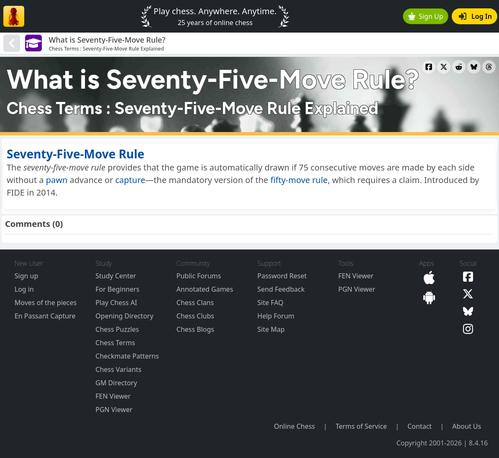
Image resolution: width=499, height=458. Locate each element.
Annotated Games (205, 289)
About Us (466, 426)
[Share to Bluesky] (474, 67)
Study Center (115, 275)
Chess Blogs (195, 329)
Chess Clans (195, 302)
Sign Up (425, 16)
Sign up (26, 275)
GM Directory (116, 382)
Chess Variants (118, 369)
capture (130, 180)
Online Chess (294, 426)
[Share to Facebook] (428, 67)
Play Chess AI (116, 302)
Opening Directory (124, 316)
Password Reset (282, 275)
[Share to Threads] (489, 67)
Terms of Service (361, 426)
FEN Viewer (113, 396)
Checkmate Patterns (127, 356)
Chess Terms (115, 342)
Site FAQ (270, 302)
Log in (24, 289)
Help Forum (275, 316)
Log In (475, 16)
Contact (419, 426)
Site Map (270, 329)
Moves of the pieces (46, 302)
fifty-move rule (299, 180)
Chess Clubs (195, 316)
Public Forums (199, 275)
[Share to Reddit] (459, 67)
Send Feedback (281, 289)
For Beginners (117, 289)
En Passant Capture (45, 316)
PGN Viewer (113, 409)
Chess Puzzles (117, 329)
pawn (57, 180)
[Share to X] (443, 67)
